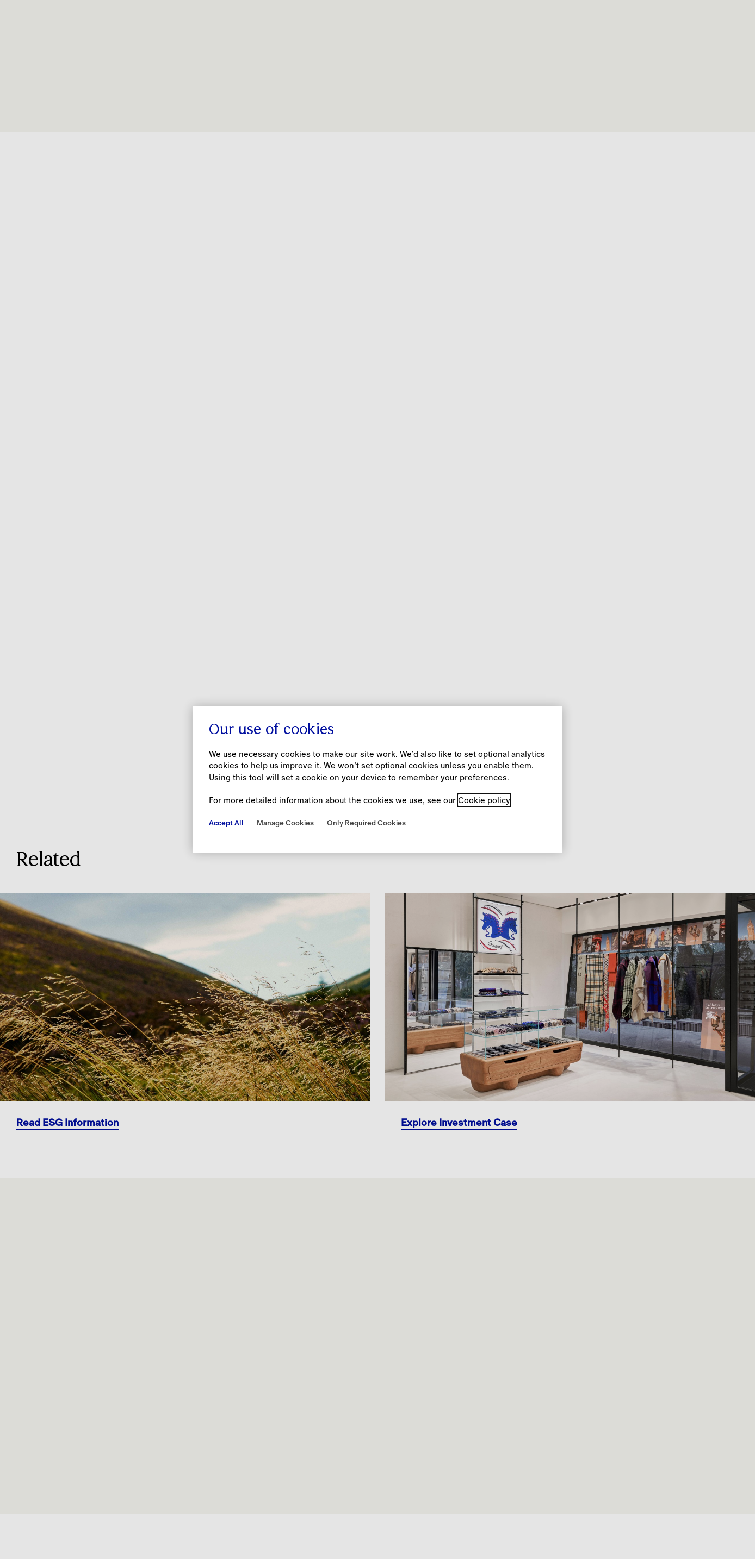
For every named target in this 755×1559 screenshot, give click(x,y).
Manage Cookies (285, 822)
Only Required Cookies (366, 822)
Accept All (226, 822)
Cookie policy (484, 800)
